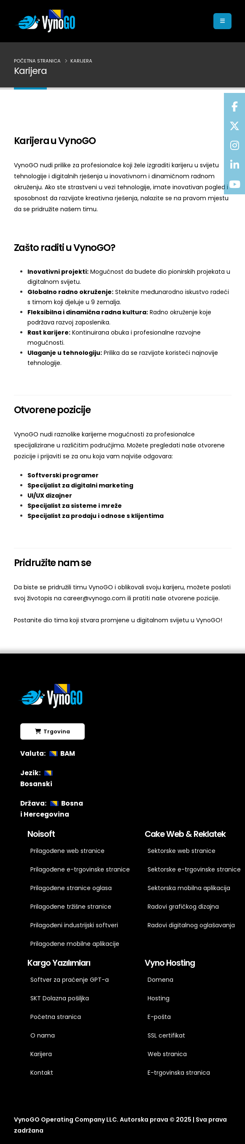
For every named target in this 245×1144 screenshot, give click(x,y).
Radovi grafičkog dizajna (183, 906)
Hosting (159, 998)
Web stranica (167, 1054)
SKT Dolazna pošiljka (59, 998)
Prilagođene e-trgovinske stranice (77, 869)
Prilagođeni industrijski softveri (74, 925)
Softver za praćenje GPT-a (69, 979)
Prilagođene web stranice (67, 851)
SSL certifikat (166, 1035)
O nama (42, 1035)
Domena (160, 979)
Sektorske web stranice (181, 851)
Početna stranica (37, 60)
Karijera (41, 1054)
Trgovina (52, 731)
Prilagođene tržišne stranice (70, 906)
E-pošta (159, 1017)
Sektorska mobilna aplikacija (189, 888)
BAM (61, 753)
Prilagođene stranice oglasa (71, 888)
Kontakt (41, 1072)
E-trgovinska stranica (179, 1072)
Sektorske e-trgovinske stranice (194, 869)
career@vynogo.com (94, 598)
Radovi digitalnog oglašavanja (191, 925)
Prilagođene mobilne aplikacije (74, 944)
